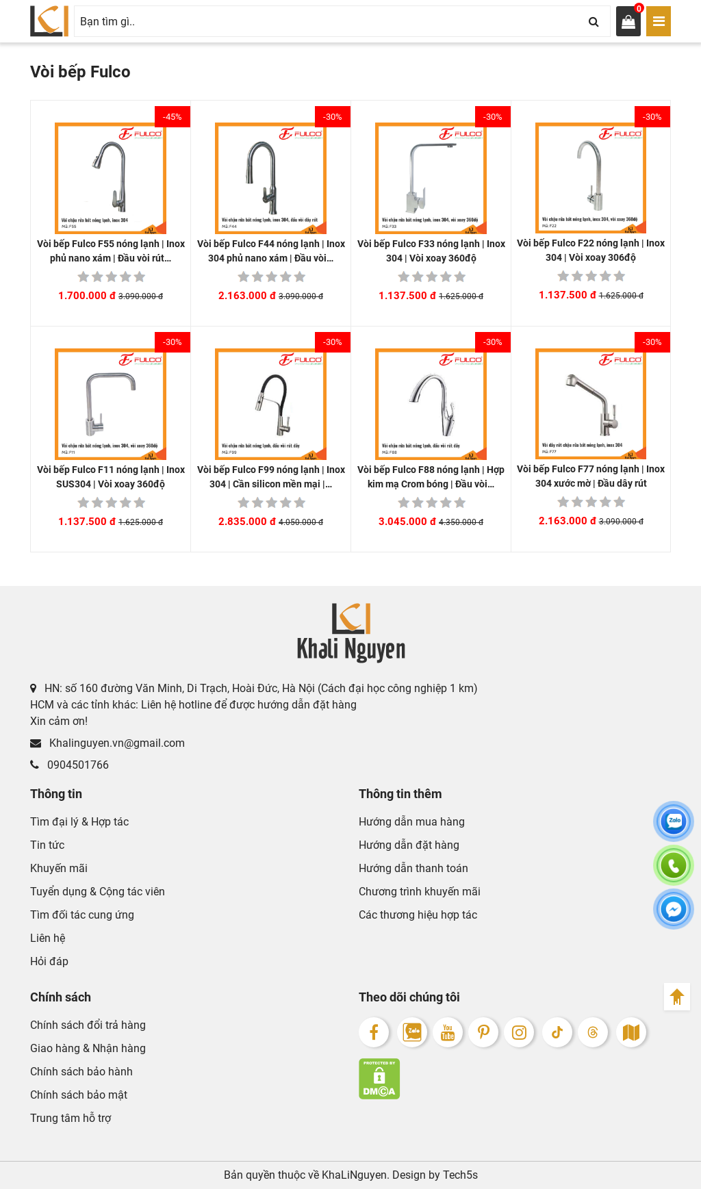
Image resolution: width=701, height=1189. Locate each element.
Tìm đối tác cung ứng (82, 914)
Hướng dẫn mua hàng (412, 821)
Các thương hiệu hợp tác (418, 914)
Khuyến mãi (59, 868)
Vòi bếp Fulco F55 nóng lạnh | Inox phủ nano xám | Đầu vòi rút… (111, 251)
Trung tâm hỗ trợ (70, 1118)
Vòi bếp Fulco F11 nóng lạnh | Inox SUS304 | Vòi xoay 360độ (111, 476)
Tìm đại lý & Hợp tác (79, 821)
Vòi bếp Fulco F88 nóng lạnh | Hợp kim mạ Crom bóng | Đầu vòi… (431, 476)
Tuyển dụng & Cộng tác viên (97, 891)
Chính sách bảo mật (78, 1094)
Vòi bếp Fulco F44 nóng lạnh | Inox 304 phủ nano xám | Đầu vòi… (271, 251)
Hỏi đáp (49, 961)
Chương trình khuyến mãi (420, 891)
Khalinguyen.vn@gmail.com (107, 743)
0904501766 (69, 764)
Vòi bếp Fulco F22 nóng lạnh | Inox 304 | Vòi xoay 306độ (591, 250)
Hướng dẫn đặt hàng (409, 845)
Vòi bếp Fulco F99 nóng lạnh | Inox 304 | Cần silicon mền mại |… (271, 476)
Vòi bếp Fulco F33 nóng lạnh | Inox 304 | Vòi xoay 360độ (431, 251)
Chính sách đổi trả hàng (88, 1025)
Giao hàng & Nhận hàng (88, 1048)
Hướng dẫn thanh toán (413, 868)
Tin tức (47, 845)
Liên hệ (47, 938)
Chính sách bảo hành (81, 1071)
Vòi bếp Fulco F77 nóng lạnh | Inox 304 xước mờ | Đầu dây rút (591, 476)
